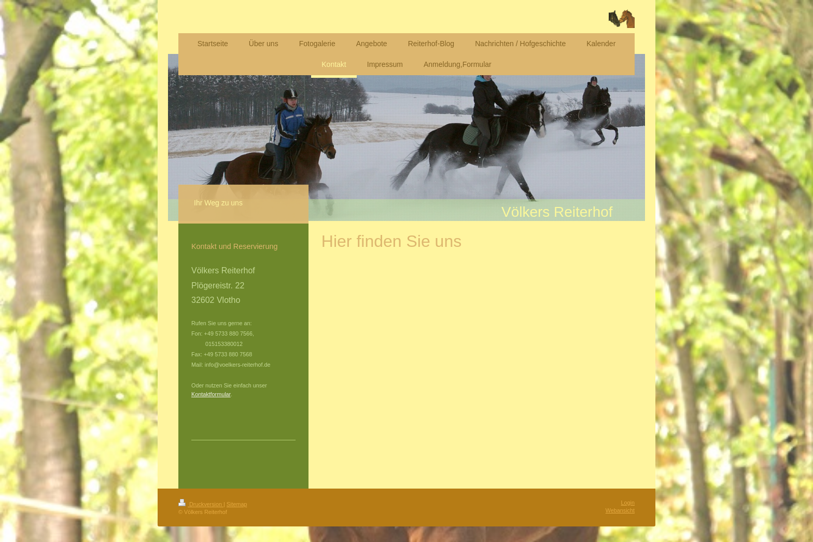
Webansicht (620, 510)
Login (628, 502)
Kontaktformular (211, 394)
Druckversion (200, 504)
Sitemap (237, 504)
